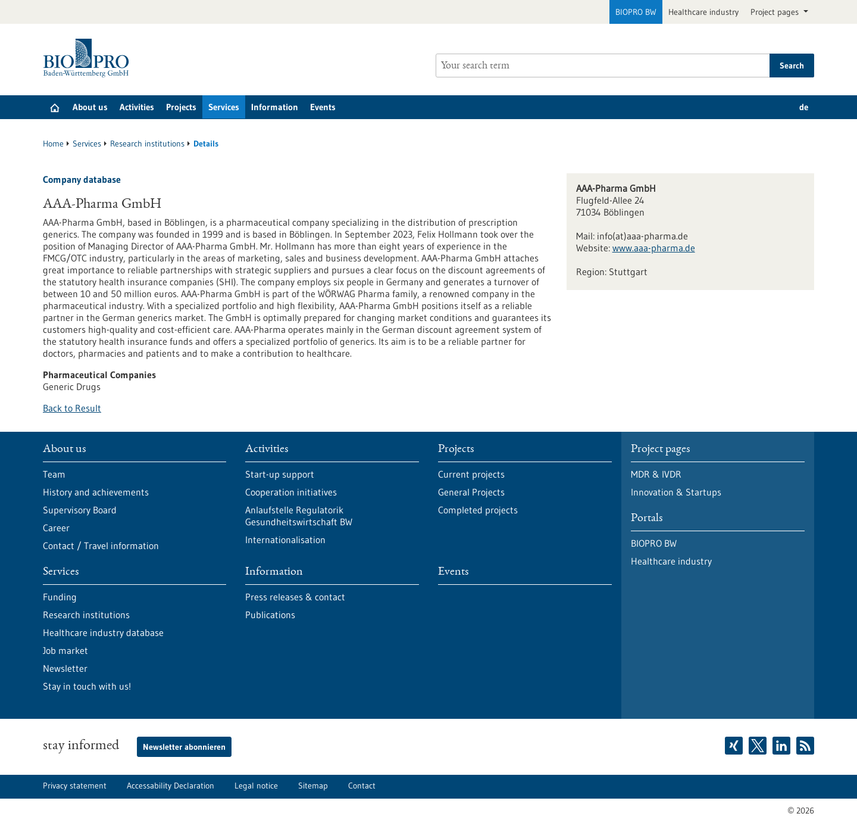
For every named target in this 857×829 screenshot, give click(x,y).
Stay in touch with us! (87, 686)
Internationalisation (285, 540)
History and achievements (96, 492)
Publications (270, 615)
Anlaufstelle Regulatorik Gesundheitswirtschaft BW (298, 516)
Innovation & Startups (676, 492)
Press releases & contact (295, 597)
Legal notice (256, 785)
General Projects (471, 492)
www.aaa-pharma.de (653, 248)
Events (323, 107)
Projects (181, 107)
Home (53, 143)
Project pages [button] (775, 12)
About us (90, 107)
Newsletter (65, 668)
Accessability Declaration (170, 785)
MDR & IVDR (656, 474)
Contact (362, 785)
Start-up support (279, 474)
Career (56, 528)
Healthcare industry (703, 12)
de (803, 107)
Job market (65, 650)
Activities (137, 107)
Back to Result (72, 408)
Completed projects (478, 510)
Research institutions (147, 143)
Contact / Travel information (101, 545)
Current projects (471, 474)
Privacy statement (75, 785)
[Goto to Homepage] (89, 58)
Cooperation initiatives (291, 492)
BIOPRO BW (635, 12)
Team (54, 474)
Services (223, 107)
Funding (60, 597)
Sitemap (313, 785)
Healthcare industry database (103, 632)
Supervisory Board (80, 510)
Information (274, 107)
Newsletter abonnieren (184, 746)
